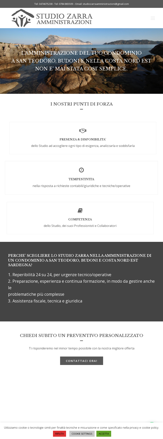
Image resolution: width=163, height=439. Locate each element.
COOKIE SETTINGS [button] (82, 433)
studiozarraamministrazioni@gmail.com (106, 4)
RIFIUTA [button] (59, 433)
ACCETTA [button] (104, 433)
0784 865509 (66, 4)
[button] (153, 18)
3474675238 (45, 4)
